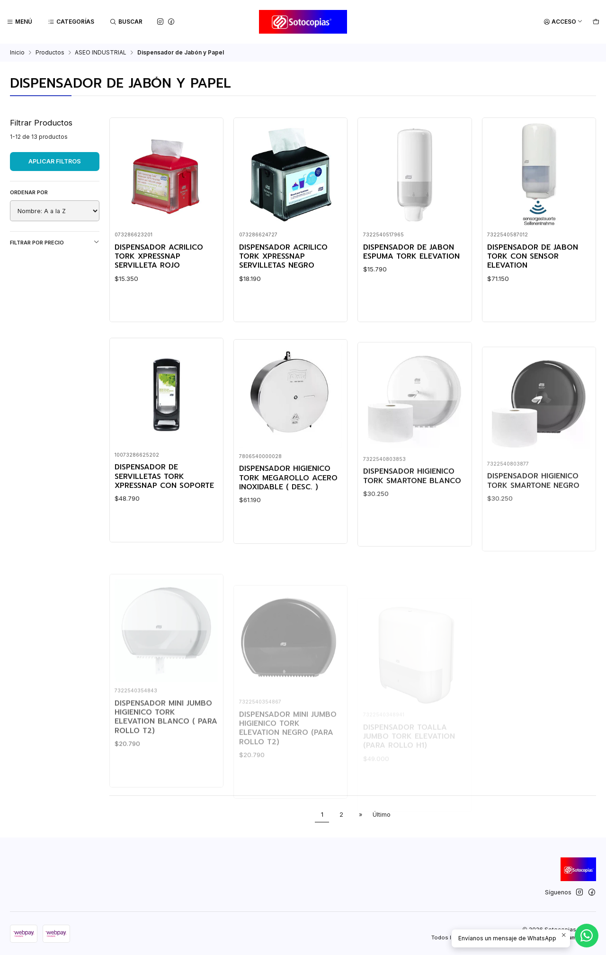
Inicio (17, 52)
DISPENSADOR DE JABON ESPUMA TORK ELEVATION (411, 252)
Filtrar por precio (54, 242)
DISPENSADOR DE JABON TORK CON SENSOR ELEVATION (532, 257)
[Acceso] (563, 22)
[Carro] (596, 22)
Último (382, 814)
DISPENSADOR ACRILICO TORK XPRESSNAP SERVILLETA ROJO (159, 257)
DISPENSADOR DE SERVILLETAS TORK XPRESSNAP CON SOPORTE (164, 522)
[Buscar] (126, 22)
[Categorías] (71, 22)
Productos (50, 52)
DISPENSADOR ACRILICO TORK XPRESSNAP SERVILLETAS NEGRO (283, 257)
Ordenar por (29, 192)
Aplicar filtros (54, 161)
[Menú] (19, 22)
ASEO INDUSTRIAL (100, 52)
